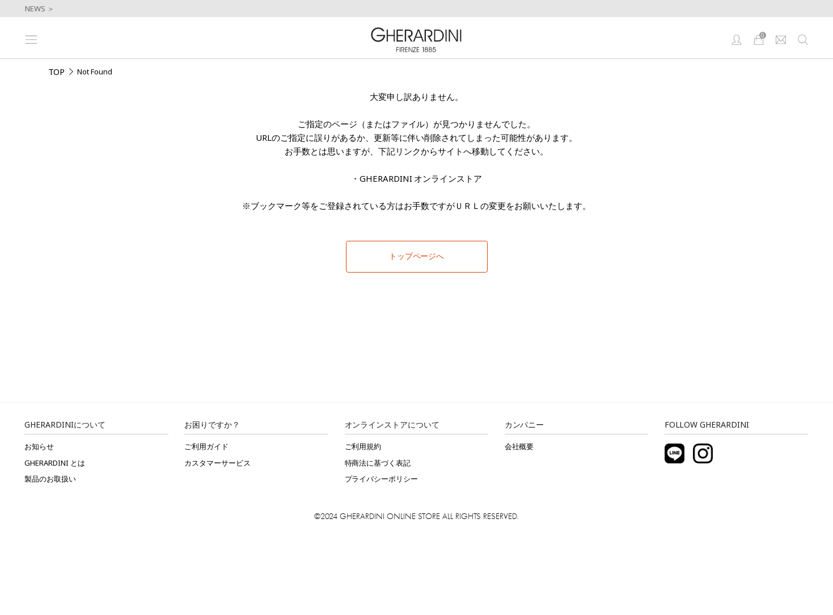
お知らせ (39, 446)
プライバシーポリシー (381, 479)
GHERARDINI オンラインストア (421, 178)
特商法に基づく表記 (378, 463)
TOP (56, 71)
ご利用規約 (363, 446)
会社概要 (519, 446)
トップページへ (417, 256)
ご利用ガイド (206, 446)
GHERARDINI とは (54, 463)
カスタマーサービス (217, 463)
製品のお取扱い (50, 479)
